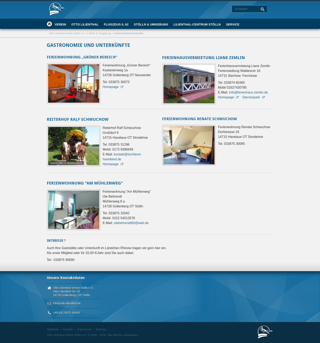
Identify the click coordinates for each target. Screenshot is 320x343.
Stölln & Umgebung (151, 24)
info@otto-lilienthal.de (67, 303)
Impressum (84, 329)
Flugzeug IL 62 (116, 24)
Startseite (49, 24)
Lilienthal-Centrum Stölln (197, 24)
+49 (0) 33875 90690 (66, 312)
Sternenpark (251, 97)
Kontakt (68, 329)
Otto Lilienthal (85, 24)
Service (232, 24)
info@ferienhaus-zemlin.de (248, 92)
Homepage (111, 87)
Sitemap (101, 329)
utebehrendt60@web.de (131, 223)
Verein (60, 24)
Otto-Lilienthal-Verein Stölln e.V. (67, 33)
